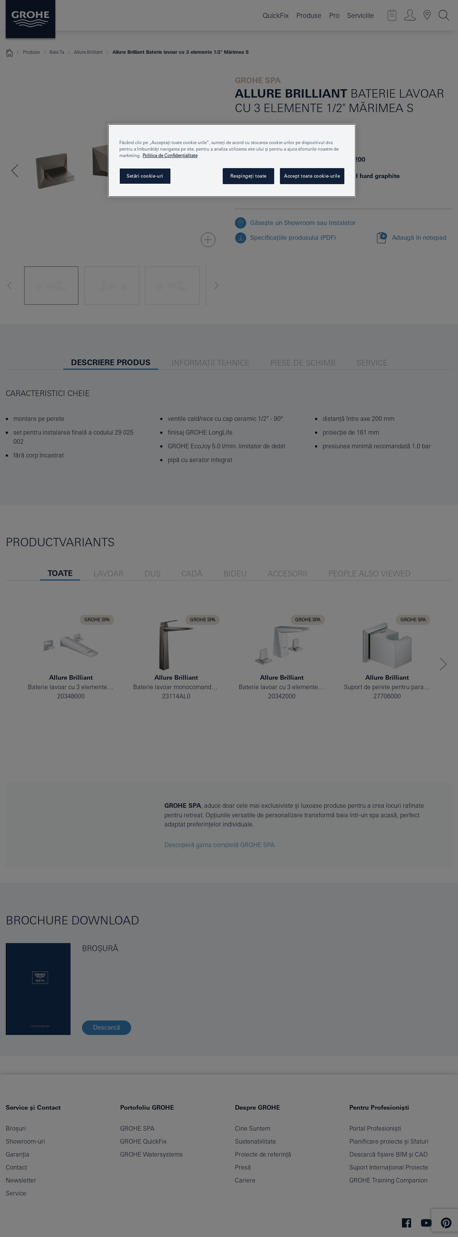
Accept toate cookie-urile (312, 175)
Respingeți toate (248, 175)
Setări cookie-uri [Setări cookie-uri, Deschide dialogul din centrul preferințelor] (145, 175)
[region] (232, 160)
